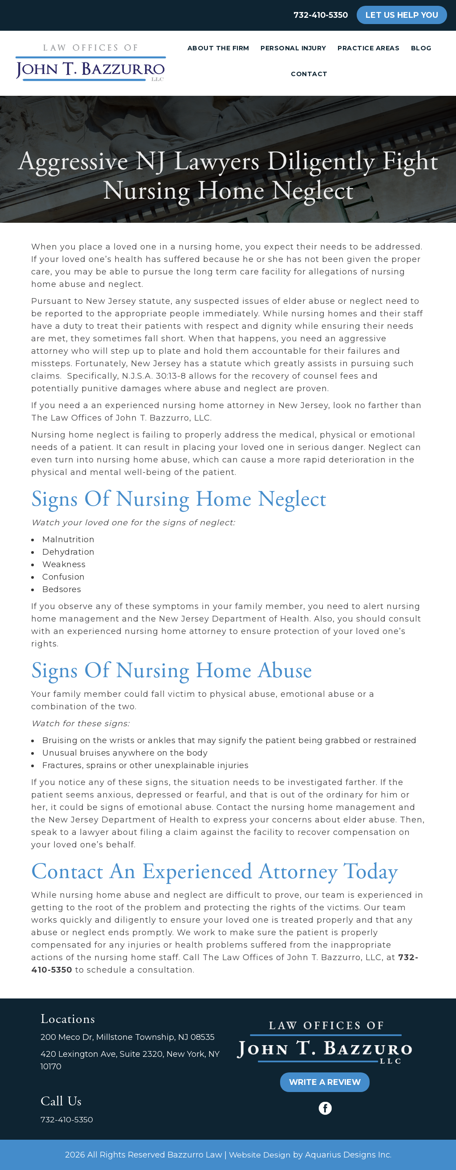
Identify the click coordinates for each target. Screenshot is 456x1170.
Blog (421, 48)
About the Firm (218, 48)
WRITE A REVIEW (325, 1082)
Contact (309, 74)
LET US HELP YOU (402, 15)
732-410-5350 (320, 15)
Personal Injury (293, 48)
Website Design (260, 1154)
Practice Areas (368, 48)
